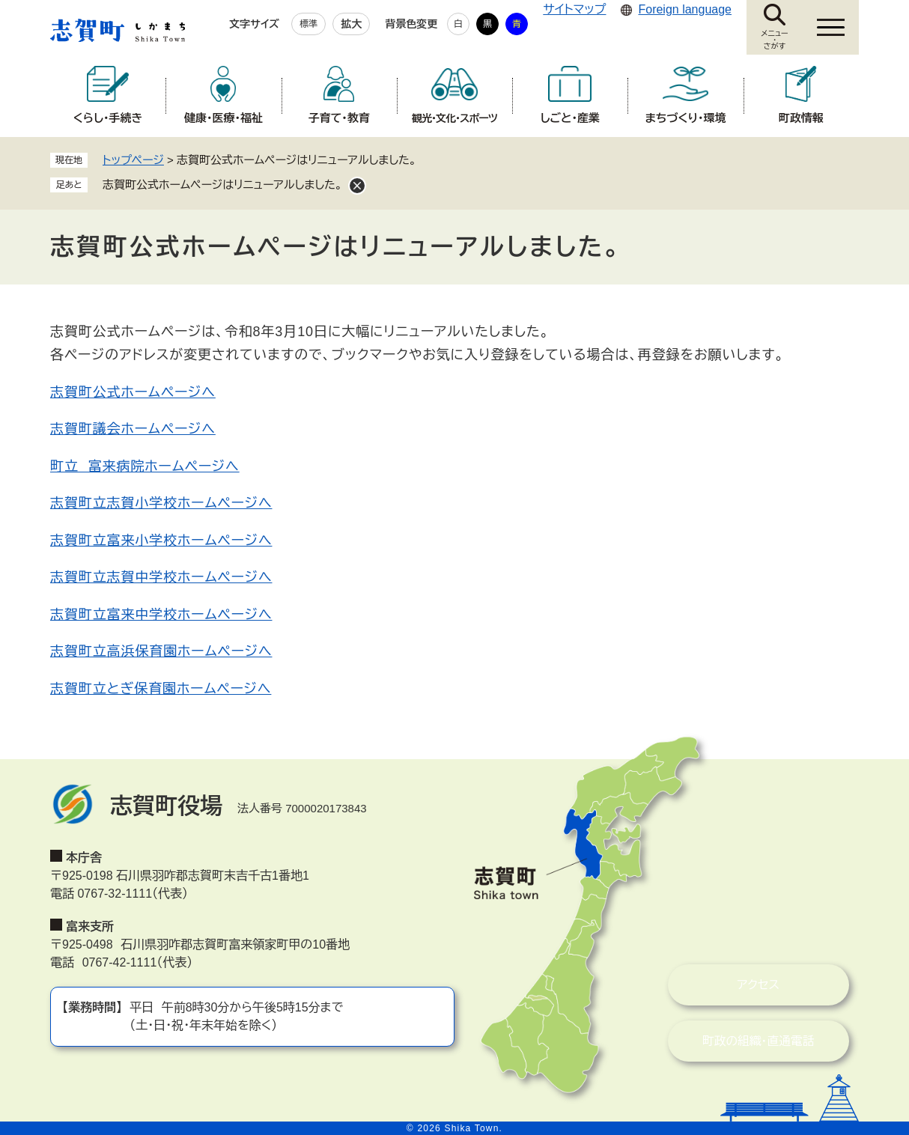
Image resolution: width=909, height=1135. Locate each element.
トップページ (133, 159)
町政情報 (801, 118)
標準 (308, 24)
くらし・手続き (108, 118)
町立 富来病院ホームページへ (145, 466)
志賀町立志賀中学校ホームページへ (161, 577)
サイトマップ (574, 9)
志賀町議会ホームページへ (133, 429)
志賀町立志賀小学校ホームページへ (161, 503)
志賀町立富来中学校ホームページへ (161, 614)
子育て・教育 (339, 118)
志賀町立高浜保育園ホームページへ (161, 651)
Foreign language (685, 9)
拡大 (351, 24)
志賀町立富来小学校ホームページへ (161, 540)
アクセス (737, 985)
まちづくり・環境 (685, 118)
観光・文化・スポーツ (454, 118)
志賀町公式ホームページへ (133, 392)
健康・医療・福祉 (223, 118)
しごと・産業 (571, 118)
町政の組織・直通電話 (737, 1041)
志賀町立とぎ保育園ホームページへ (160, 688)
